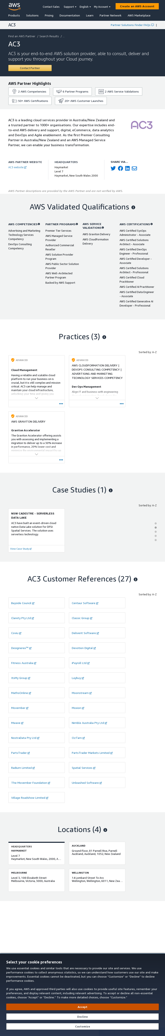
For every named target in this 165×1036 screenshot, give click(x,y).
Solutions (32, 15)
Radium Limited (23, 767)
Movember (19, 708)
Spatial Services (83, 767)
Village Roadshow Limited (29, 797)
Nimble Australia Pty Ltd (89, 722)
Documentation (70, 15)
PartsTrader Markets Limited (92, 752)
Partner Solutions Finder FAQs (132, 25)
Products (14, 15)
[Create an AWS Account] (137, 6)
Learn (89, 15)
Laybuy (78, 678)
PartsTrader (20, 752)
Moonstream (82, 693)
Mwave (17, 722)
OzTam (78, 737)
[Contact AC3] (30, 68)
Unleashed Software (87, 782)
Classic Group (82, 618)
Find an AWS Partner (22, 36)
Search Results (49, 36)
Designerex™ (21, 648)
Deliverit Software (85, 633)
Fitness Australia (23, 663)
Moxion (78, 708)
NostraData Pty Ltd (25, 737)
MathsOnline (21, 693)
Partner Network (110, 15)
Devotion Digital (84, 648)
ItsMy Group (20, 678)
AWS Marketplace (139, 15)
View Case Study (21, 548)
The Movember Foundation (30, 782)
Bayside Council (22, 603)
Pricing (49, 15)
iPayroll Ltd (81, 663)
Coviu (16, 633)
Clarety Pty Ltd (22, 618)
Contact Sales (51, 6)
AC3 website (17, 167)
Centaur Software (85, 603)
